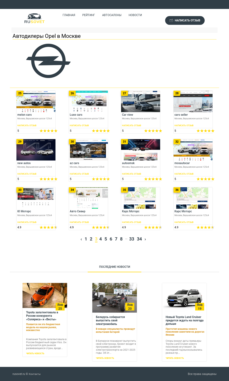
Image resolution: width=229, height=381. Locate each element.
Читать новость (35, 353)
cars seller (193, 112)
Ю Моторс (35, 208)
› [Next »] (145, 239)
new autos (35, 160)
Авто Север (88, 208)
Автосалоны (111, 15)
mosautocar (193, 160)
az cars (88, 160)
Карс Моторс (140, 208)
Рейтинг (88, 15)
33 (131, 239)
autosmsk (140, 160)
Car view (140, 112)
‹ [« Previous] (81, 239)
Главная (69, 15)
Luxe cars (88, 112)
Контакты (35, 374)
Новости (135, 15)
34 (139, 239)
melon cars (35, 112)
